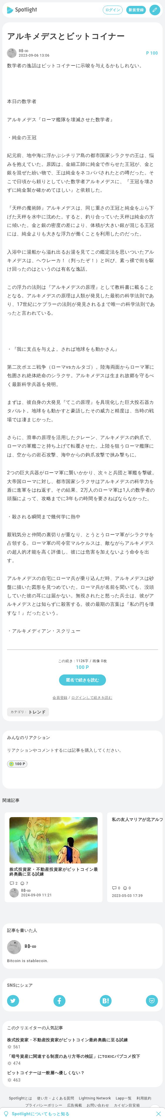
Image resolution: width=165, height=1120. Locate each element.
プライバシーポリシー (44, 1105)
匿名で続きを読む (82, 680)
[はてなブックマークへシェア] (106, 1001)
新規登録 (136, 10)
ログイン (112, 10)
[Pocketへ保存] (152, 1001)
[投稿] (154, 10)
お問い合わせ (98, 1105)
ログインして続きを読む (91, 698)
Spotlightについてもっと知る (41, 1114)
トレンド (28, 712)
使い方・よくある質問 (55, 1098)
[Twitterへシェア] (13, 1001)
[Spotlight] (22, 10)
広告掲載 (74, 1105)
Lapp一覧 (124, 1098)
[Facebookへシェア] (59, 1001)
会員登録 (60, 698)
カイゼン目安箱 (127, 1105)
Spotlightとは (20, 1098)
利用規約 (144, 1098)
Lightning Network (95, 1098)
